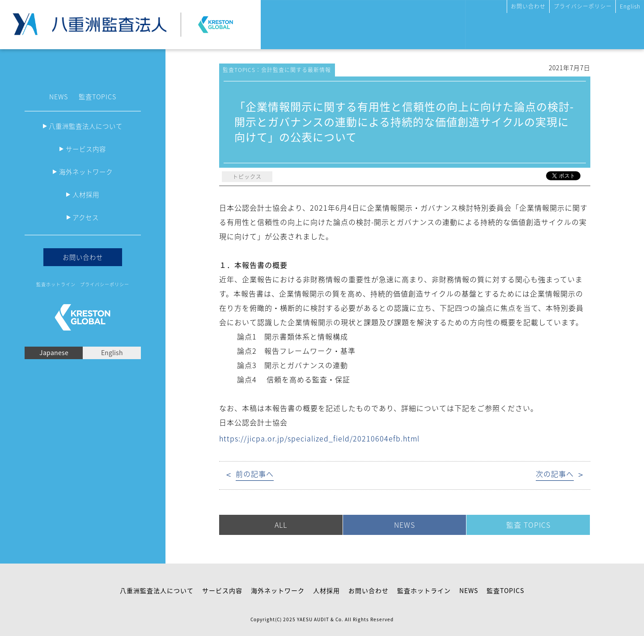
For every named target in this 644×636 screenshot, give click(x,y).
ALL (281, 524)
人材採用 (85, 194)
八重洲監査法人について (86, 126)
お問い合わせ (528, 6)
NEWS (58, 97)
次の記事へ (555, 474)
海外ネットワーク (86, 171)
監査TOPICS (97, 97)
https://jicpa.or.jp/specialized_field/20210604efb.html (319, 438)
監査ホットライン (56, 284)
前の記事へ (255, 474)
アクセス (85, 217)
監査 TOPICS (528, 524)
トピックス (247, 177)
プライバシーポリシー (583, 6)
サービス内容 (86, 148)
